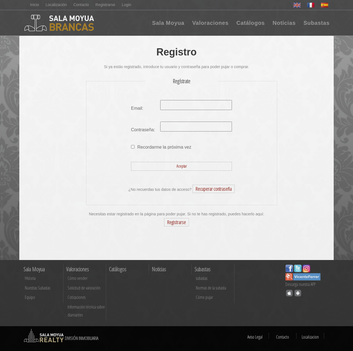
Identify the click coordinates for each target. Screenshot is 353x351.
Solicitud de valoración (84, 288)
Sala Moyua (168, 23)
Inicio (34, 4)
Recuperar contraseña (214, 189)
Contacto (81, 4)
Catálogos (250, 23)
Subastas (316, 23)
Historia (30, 278)
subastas (201, 278)
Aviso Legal (255, 337)
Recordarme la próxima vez (164, 147)
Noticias (284, 23)
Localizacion (310, 337)
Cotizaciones (76, 297)
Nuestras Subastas (37, 288)
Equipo (30, 297)
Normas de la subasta (211, 288)
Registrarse (105, 4)
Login (126, 4)
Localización (56, 4)
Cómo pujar (204, 297)
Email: (137, 108)
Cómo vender (77, 278)
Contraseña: (143, 129)
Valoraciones (210, 23)
